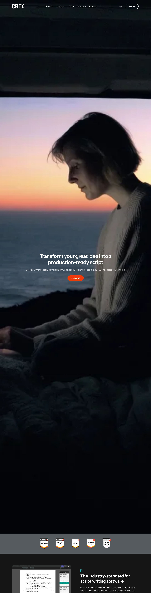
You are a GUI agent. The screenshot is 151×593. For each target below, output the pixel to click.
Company (80, 6)
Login (121, 6)
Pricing (71, 6)
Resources (93, 6)
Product (49, 6)
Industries (60, 6)
